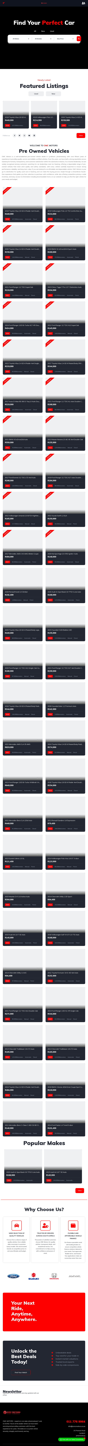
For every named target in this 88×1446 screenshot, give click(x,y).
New (43, 31)
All (35, 31)
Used (52, 31)
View (81, 135)
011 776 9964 (75, 1421)
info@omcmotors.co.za (76, 1426)
